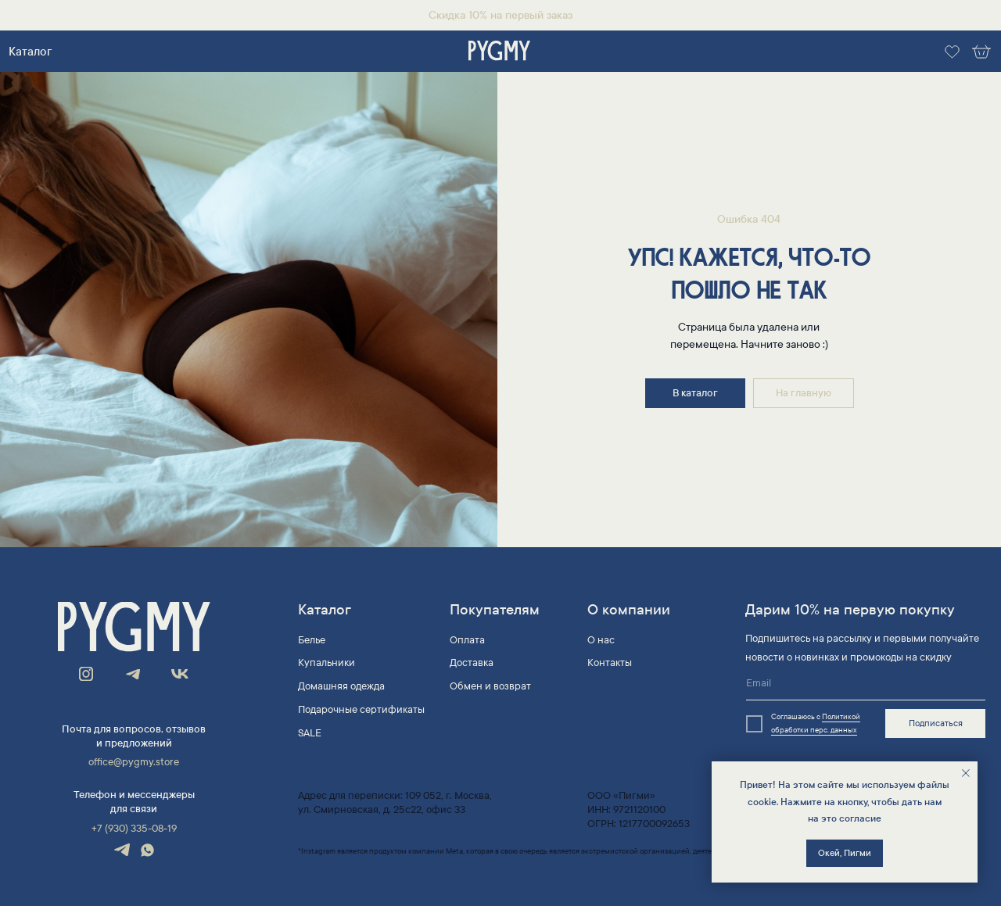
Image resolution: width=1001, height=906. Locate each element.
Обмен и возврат (490, 686)
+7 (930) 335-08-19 (134, 828)
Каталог (30, 52)
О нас (601, 640)
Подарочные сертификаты (361, 710)
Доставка (471, 663)
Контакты (609, 663)
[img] (499, 51)
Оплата (467, 640)
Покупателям (495, 609)
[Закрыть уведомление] (966, 773)
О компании (628, 609)
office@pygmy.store (133, 762)
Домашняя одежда (341, 686)
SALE (309, 733)
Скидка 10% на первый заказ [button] (500, 15)
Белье (311, 640)
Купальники (326, 663)
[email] (865, 683)
